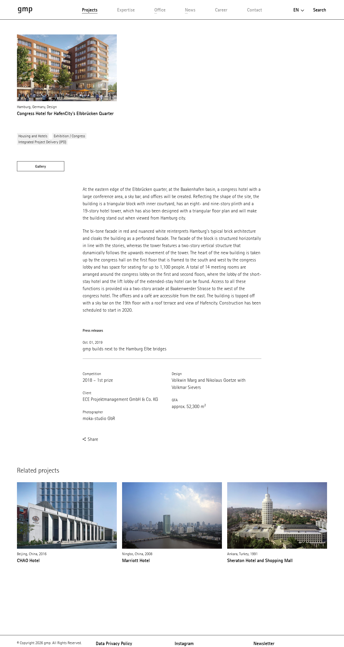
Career (221, 10)
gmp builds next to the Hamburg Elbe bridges (125, 349)
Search (319, 10)
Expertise (126, 10)
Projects (89, 10)
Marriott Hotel (136, 560)
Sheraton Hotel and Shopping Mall (260, 560)
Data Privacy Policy (114, 643)
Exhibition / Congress (69, 136)
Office (160, 10)
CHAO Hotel (28, 560)
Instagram (184, 643)
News (190, 10)
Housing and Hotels (32, 136)
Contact (254, 10)
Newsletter (263, 643)
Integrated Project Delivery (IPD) (42, 142)
